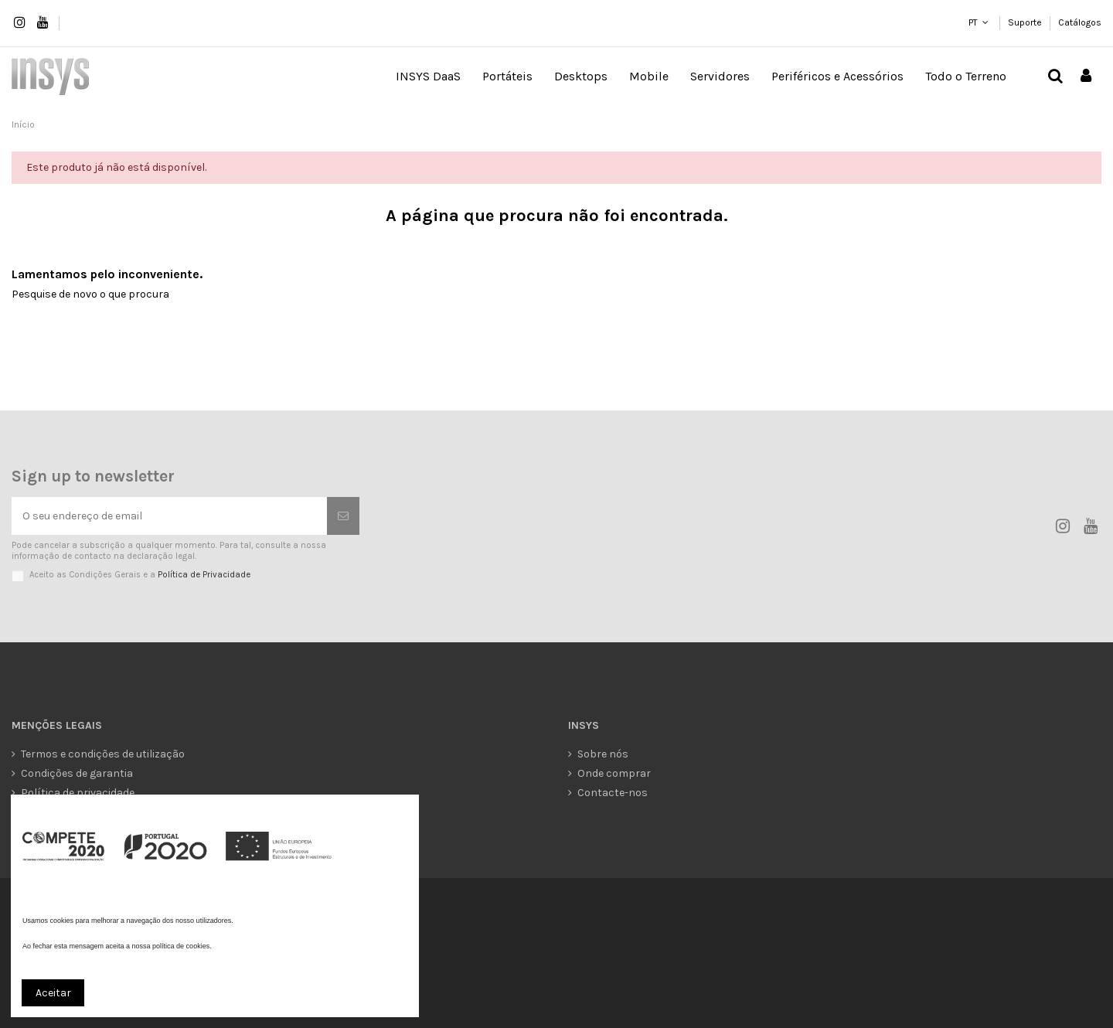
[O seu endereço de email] (169, 516)
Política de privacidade (77, 792)
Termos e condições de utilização (103, 754)
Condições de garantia (77, 773)
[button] (507, 76)
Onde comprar (614, 773)
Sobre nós (602, 754)
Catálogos (1079, 22)
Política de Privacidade (204, 575)
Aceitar (53, 992)
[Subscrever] (343, 516)
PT (973, 22)
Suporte (1026, 22)
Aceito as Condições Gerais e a (139, 575)
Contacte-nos (612, 792)
